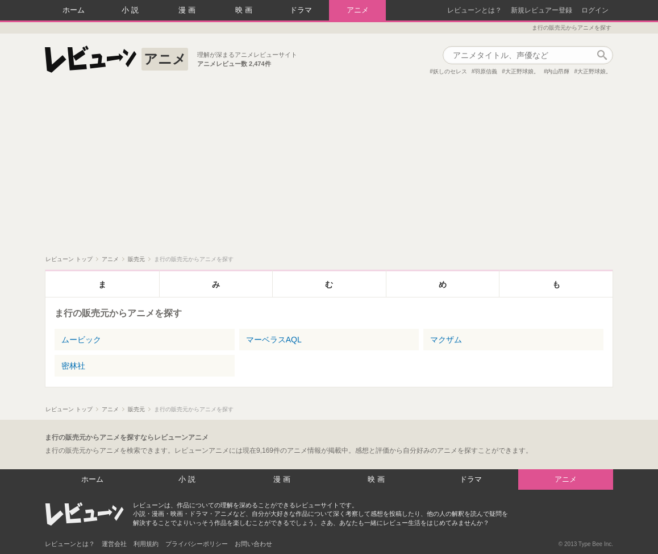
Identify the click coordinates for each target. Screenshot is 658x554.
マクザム (446, 339)
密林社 (73, 365)
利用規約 (146, 543)
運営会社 (114, 543)
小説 (131, 10)
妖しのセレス (450, 71)
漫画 (188, 10)
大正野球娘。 (522, 71)
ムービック (81, 339)
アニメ (358, 10)
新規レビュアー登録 (541, 10)
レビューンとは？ (474, 10)
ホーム (74, 10)
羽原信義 (485, 71)
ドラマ (301, 10)
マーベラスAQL (274, 339)
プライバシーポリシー (196, 543)
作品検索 (601, 55)
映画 (245, 10)
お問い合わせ (253, 543)
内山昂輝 (558, 71)
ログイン (595, 10)
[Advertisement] (329, 170)
